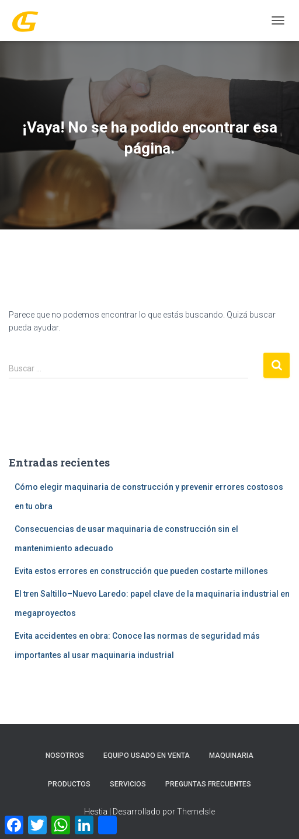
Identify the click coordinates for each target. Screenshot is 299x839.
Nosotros (65, 755)
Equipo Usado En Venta (146, 755)
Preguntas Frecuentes (208, 784)
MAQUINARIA (231, 755)
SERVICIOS (128, 784)
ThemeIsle (196, 811)
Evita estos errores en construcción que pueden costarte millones (141, 571)
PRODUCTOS (69, 784)
